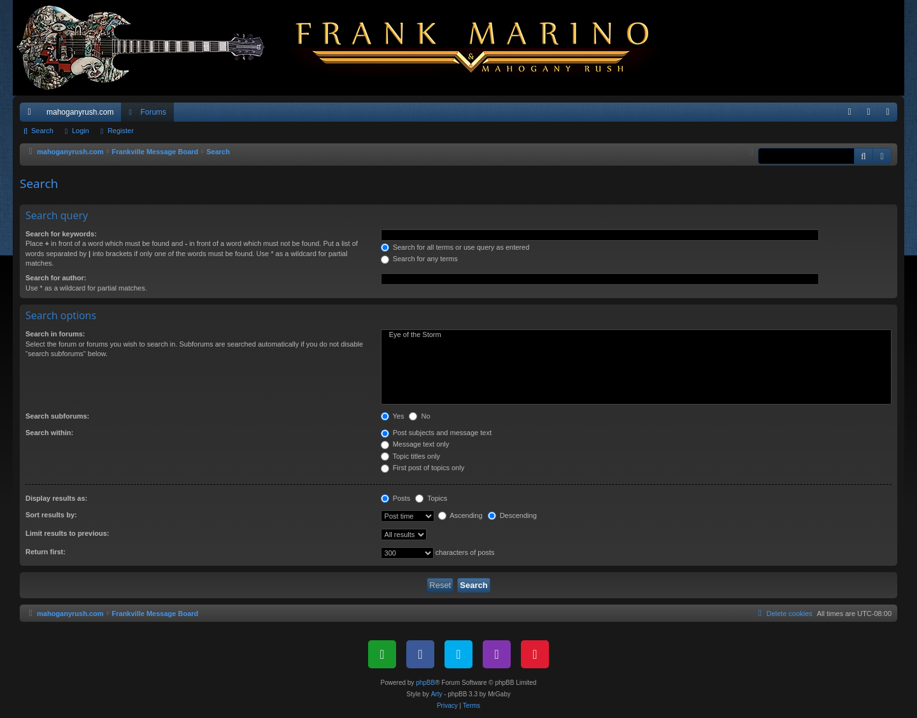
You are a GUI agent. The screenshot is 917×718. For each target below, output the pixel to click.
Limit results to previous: (67, 533)
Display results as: (56, 498)
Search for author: (55, 278)
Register (121, 130)
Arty (437, 694)
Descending (512, 515)
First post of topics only (423, 467)
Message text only (415, 444)
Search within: (49, 432)
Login (80, 130)
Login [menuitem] (871, 115)
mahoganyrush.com (79, 112)
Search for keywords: (61, 234)
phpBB (425, 682)
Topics (431, 498)
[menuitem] (849, 112)
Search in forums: (55, 334)
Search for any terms (419, 258)
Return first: (45, 552)
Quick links (32, 115)
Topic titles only (410, 456)
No (419, 416)
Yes (392, 416)
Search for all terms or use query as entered (455, 247)
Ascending (460, 515)
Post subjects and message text (436, 432)
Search (42, 130)
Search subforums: (57, 416)
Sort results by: (51, 515)
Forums (153, 112)
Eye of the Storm (636, 335)
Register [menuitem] (890, 115)
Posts (396, 498)
